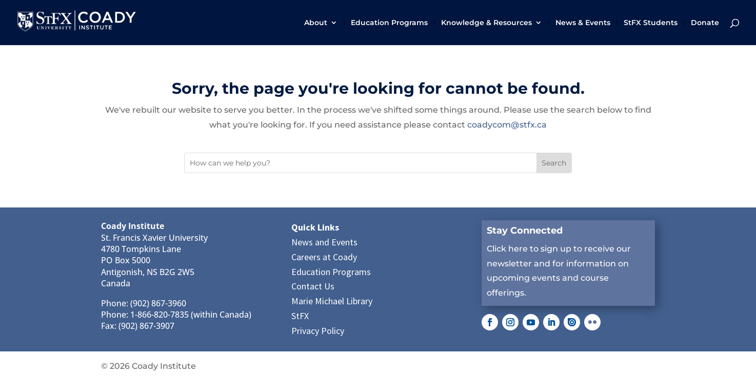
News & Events (582, 23)
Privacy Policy (317, 331)
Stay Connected (525, 230)
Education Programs (389, 23)
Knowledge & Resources (486, 23)
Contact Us (312, 286)
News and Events (324, 242)
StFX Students (651, 23)
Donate (705, 23)
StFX (300, 316)
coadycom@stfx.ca (507, 125)
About (315, 23)
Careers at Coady (324, 257)
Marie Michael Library (331, 301)
